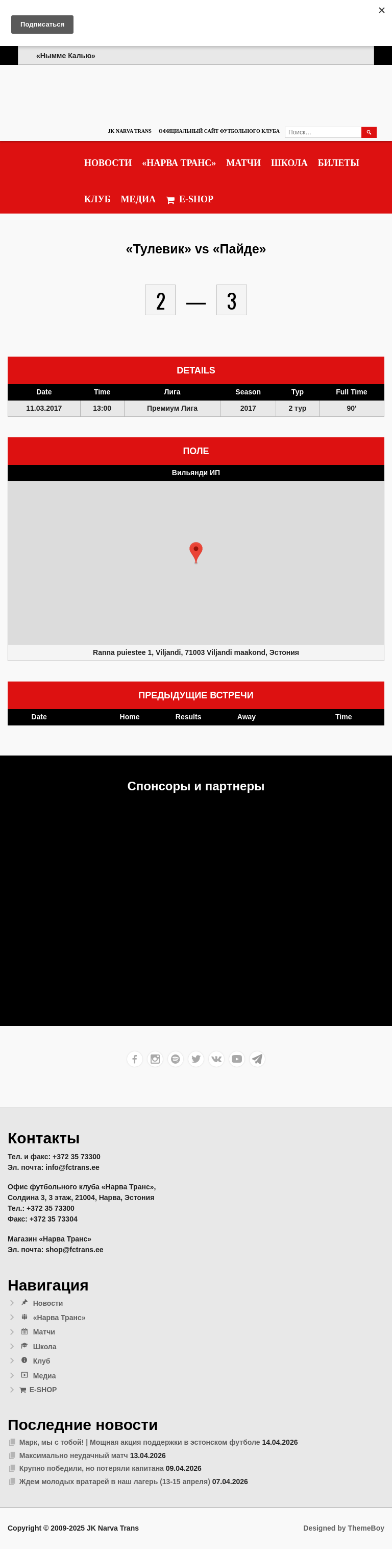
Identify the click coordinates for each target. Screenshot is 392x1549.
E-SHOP (189, 199)
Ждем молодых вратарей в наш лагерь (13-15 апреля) (114, 1481)
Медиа (138, 199)
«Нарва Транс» (179, 163)
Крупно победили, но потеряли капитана (91, 1468)
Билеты (338, 163)
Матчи (243, 163)
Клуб (97, 199)
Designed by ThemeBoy (343, 1528)
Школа (289, 163)
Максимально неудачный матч (73, 1455)
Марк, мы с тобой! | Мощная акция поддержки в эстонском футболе (139, 1442)
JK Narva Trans (129, 131)
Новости (108, 163)
